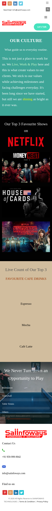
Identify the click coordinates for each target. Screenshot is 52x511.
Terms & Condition (27, 501)
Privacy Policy (42, 501)
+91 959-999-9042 (11, 456)
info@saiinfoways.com (13, 473)
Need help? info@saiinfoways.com (16, 10)
